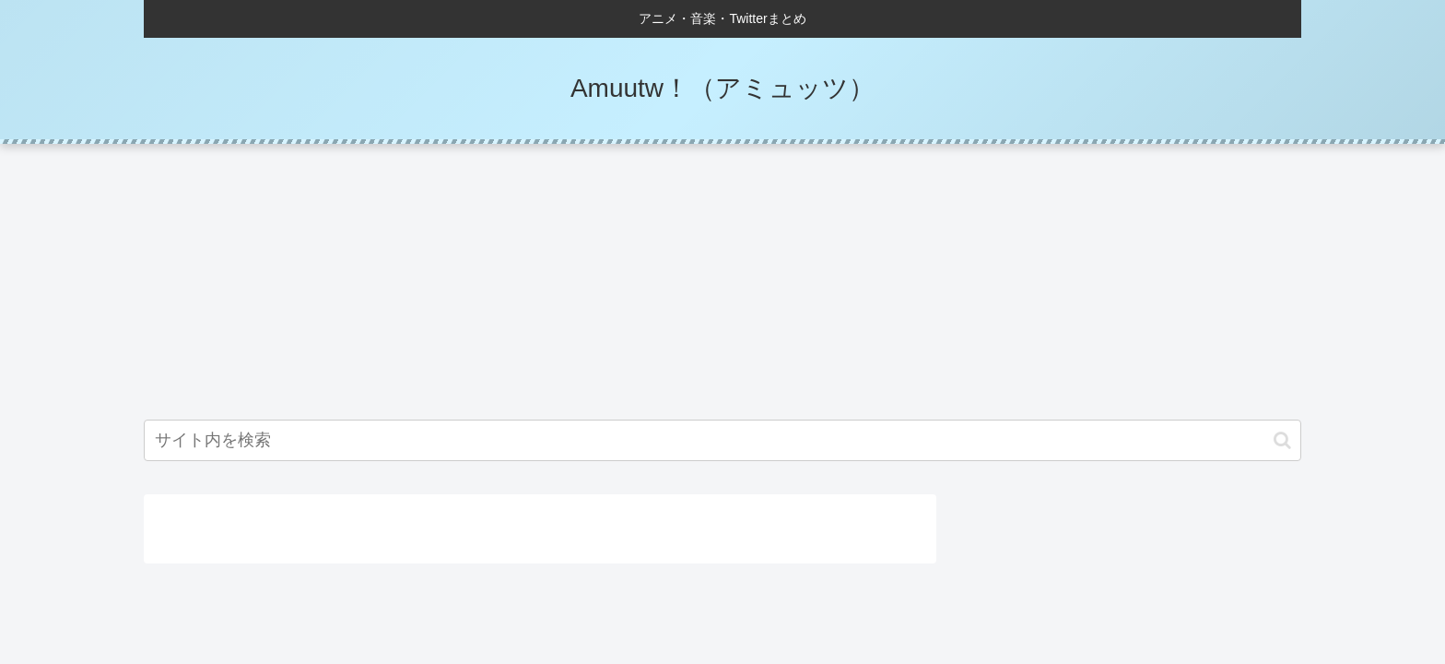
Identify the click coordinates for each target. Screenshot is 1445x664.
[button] (1282, 440)
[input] (722, 440)
